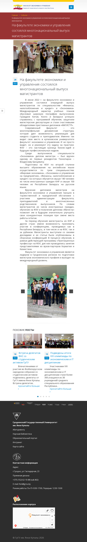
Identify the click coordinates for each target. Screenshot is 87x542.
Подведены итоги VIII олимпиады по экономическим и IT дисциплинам (59, 357)
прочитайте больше (26, 387)
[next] (71, 291)
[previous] (23, 291)
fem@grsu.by (25, 484)
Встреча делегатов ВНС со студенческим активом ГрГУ (26, 357)
